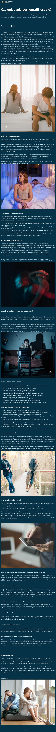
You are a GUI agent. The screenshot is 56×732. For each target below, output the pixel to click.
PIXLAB (30, 730)
